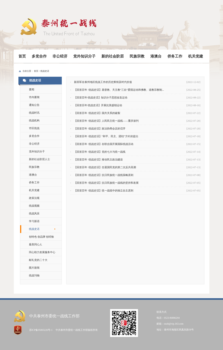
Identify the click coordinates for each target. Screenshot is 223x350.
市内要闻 (34, 97)
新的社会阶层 (112, 56)
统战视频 (34, 205)
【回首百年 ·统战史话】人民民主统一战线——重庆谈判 (104, 121)
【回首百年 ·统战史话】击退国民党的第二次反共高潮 (103, 167)
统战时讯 (34, 112)
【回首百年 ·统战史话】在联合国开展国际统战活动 (101, 144)
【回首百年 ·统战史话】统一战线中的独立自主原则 (101, 191)
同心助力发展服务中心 (42, 252)
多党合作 (39, 56)
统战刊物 (34, 275)
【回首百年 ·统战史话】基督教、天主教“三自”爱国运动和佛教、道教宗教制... (117, 90)
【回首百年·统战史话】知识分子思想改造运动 (98, 98)
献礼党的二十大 (38, 260)
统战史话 (44, 71)
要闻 (31, 89)
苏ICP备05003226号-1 (40, 330)
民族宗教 (137, 56)
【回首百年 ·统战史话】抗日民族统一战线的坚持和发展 (104, 183)
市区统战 (34, 128)
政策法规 (34, 198)
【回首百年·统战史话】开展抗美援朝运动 (96, 105)
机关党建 (195, 56)
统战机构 (34, 120)
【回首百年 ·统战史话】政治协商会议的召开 (97, 129)
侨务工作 (174, 56)
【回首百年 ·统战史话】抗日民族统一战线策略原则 (101, 175)
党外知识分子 (84, 56)
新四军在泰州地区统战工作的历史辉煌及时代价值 (101, 82)
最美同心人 (35, 244)
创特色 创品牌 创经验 (41, 236)
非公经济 (59, 56)
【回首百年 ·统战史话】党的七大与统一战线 (97, 152)
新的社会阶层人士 (39, 159)
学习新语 (34, 221)
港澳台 (156, 56)
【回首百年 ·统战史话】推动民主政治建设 (96, 160)
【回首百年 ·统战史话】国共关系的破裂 (95, 113)
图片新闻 (34, 267)
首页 (22, 56)
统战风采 (34, 213)
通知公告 (34, 105)
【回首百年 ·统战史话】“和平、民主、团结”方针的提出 (104, 136)
